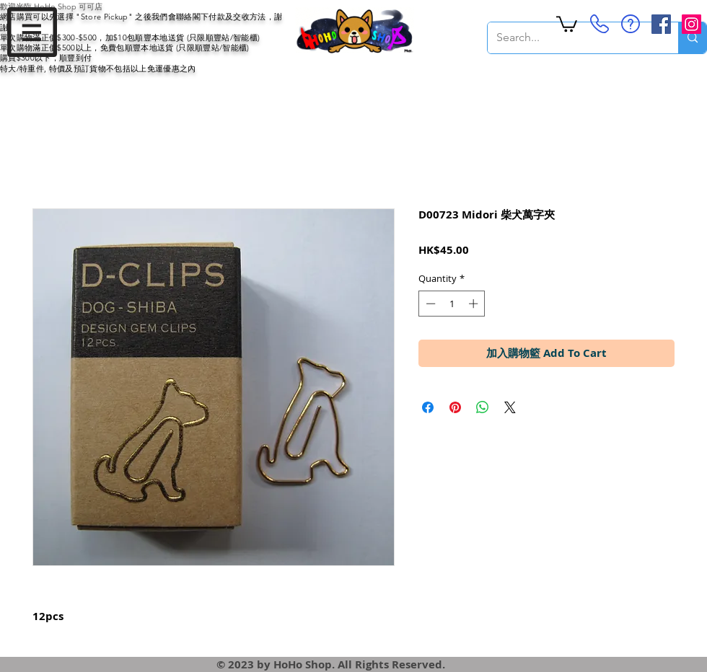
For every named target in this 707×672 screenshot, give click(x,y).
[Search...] (572, 37)
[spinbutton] (452, 303)
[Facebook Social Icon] (661, 24)
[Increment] (474, 303)
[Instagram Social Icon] (691, 24)
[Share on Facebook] (427, 407)
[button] (32, 32)
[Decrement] (429, 303)
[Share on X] (510, 407)
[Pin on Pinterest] (455, 407)
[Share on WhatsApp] (482, 407)
